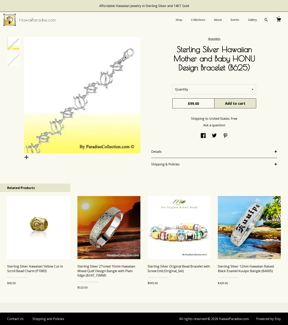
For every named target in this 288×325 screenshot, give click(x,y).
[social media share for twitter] (214, 136)
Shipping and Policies (48, 319)
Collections (198, 20)
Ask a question (214, 125)
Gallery (252, 20)
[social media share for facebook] (203, 136)
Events (235, 20)
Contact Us (15, 319)
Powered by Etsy (268, 319)
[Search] (266, 20)
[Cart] (278, 20)
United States (219, 118)
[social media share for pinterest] (225, 136)
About (218, 20)
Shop (179, 20)
